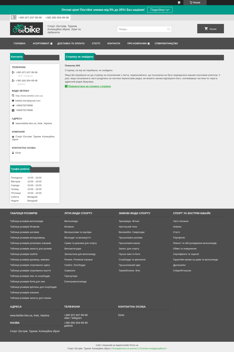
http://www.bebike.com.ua (29, 95)
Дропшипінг (179, 265)
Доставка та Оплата (71, 43)
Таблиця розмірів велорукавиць (27, 237)
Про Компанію (137, 43)
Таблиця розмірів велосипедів (26, 221)
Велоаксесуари (72, 248)
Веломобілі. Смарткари (132, 232)
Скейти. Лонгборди (74, 265)
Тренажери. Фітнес (129, 221)
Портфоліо (179, 237)
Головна (19, 43)
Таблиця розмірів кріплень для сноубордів (33, 287)
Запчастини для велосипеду (79, 254)
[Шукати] (168, 29)
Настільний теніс (128, 226)
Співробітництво (166, 43)
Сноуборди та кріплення (132, 259)
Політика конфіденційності (153, 348)
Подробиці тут (159, 9)
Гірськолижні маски (129, 243)
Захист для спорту (129, 248)
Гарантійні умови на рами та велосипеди (195, 259)
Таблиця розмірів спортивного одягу (30, 265)
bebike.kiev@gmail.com (27, 100)
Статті (96, 43)
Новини (177, 226)
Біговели (69, 226)
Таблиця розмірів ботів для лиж (27, 281)
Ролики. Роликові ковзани (78, 259)
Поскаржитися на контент (125, 348)
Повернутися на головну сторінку (89, 86)
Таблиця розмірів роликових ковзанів (30, 243)
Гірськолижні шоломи (130, 237)
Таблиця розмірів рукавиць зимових (30, 259)
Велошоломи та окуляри (77, 232)
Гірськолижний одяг (129, 265)
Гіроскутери (70, 276)
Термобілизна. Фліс (129, 270)
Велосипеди (71, 221)
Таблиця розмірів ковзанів (24, 292)
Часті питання (180, 221)
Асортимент (41, 43)
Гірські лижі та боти (129, 254)
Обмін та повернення (185, 248)
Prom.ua (134, 345)
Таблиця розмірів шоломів (24, 232)
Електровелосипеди (75, 281)
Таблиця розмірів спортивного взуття (30, 270)
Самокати (69, 270)
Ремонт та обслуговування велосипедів (194, 243)
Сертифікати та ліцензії (186, 254)
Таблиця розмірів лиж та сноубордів (30, 276)
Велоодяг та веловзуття (77, 237)
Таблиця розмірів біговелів (24, 226)
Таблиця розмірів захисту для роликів (31, 248)
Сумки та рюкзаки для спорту (80, 243)
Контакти (113, 43)
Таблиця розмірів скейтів (23, 254)
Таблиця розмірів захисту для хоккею (30, 298)
